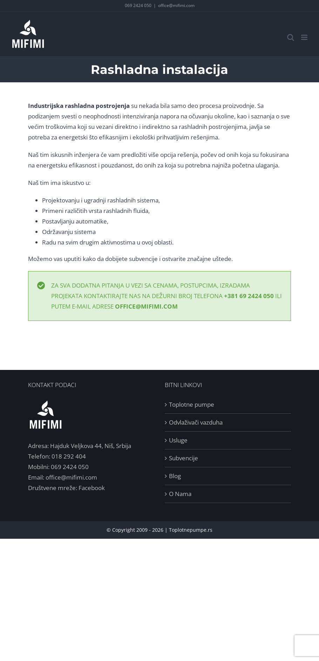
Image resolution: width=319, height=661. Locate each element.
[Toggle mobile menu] (304, 37)
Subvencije (183, 458)
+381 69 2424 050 (249, 296)
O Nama (180, 494)
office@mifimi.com (176, 5)
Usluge (178, 440)
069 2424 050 (138, 5)
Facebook (92, 488)
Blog (175, 476)
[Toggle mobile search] (290, 37)
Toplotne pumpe (191, 404)
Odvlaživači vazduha (196, 422)
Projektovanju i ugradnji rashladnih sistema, (101, 200)
